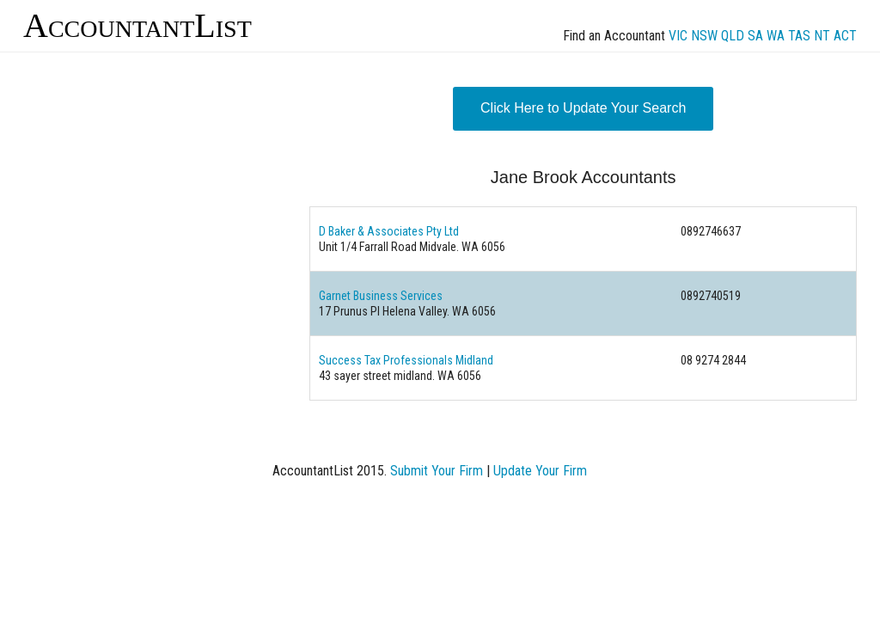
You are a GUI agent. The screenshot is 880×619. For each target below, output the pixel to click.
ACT (845, 36)
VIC (678, 36)
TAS (799, 36)
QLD (732, 36)
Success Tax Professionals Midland (406, 360)
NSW (704, 36)
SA (755, 36)
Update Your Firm (540, 471)
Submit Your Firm (436, 471)
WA (776, 36)
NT (822, 36)
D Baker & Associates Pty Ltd (389, 231)
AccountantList (137, 25)
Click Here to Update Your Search (583, 108)
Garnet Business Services (381, 296)
